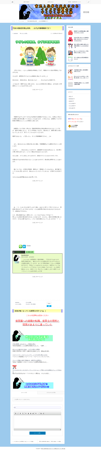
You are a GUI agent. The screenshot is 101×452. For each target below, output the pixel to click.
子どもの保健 (28, 302)
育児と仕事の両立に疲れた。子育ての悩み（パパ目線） (50, 441)
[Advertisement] (37, 103)
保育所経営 (71, 98)
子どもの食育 (71, 105)
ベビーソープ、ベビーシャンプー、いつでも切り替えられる (30, 355)
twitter (86, 12)
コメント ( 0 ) (24, 392)
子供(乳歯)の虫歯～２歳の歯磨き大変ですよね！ (81, 70)
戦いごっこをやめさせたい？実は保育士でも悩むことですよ (81, 51)
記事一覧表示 (26, 2)
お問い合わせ (50, 2)
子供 (31, 304)
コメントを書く (24, 33)
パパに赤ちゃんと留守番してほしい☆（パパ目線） (24, 441)
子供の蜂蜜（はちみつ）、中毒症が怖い (24, 344)
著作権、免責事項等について (74, 2)
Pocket (29, 245)
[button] (16, 413)
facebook (88, 12)
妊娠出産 (70, 101)
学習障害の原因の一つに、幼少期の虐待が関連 (81, 83)
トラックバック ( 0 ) (51, 392)
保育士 (70, 96)
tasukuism (16, 33)
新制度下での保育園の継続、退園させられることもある (81, 32)
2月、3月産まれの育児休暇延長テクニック (81, 58)
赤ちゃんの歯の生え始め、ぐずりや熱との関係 (26, 349)
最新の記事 (30, 252)
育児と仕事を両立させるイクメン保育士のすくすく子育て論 (53, 448)
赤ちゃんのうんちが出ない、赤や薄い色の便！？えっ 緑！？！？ (81, 77)
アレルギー (28, 304)
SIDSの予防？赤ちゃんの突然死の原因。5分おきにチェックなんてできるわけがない (81, 39)
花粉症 (34, 304)
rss (84, 12)
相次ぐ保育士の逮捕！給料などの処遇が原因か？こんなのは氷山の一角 (81, 46)
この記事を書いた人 (19, 252)
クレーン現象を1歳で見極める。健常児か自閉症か (27, 360)
